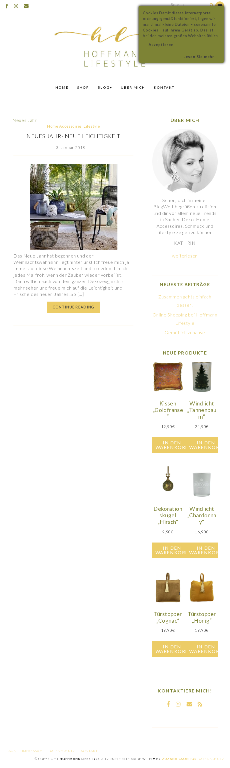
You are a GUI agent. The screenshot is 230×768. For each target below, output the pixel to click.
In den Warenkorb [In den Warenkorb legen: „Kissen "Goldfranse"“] (172, 445)
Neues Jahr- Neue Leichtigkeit (73, 136)
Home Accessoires (64, 126)
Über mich (133, 87)
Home (62, 87)
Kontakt (164, 87)
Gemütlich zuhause (185, 332)
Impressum (32, 751)
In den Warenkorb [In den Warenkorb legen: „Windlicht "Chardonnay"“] (206, 550)
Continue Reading (73, 307)
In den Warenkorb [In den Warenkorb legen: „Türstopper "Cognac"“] (172, 649)
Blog (104, 87)
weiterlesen (185, 255)
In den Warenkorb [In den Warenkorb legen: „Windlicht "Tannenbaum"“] (206, 445)
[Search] (211, 5)
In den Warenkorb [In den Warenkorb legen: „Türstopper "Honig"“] (206, 649)
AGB (12, 751)
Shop (83, 87)
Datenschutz (62, 751)
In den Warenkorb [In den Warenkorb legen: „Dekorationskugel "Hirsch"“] (172, 550)
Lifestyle (92, 126)
